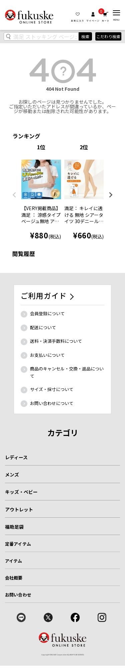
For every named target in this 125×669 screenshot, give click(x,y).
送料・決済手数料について (56, 341)
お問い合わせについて (51, 403)
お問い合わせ (18, 595)
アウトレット (19, 509)
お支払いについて (47, 355)
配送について (43, 327)
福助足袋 (14, 526)
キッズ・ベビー (21, 491)
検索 (85, 36)
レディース (16, 457)
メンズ (12, 474)
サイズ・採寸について (51, 389)
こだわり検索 (108, 36)
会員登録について (47, 313)
